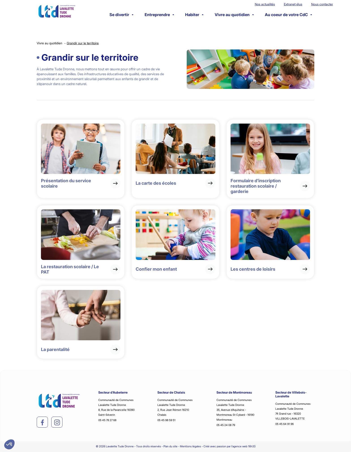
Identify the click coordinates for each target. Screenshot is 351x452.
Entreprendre (159, 14)
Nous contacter (322, 4)
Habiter (194, 14)
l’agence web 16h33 (243, 446)
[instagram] (57, 422)
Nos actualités (265, 4)
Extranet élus (293, 4)
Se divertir (121, 14)
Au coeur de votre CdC (288, 14)
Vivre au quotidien (234, 14)
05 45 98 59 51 (166, 420)
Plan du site (170, 446)
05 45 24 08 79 (225, 425)
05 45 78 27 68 (107, 420)
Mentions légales (190, 446)
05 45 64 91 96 (284, 424)
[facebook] (42, 422)
